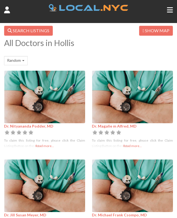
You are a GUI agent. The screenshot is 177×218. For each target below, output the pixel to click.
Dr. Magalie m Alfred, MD (114, 126)
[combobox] (16, 60)
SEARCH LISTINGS (28, 30)
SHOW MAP (156, 30)
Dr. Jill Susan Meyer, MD (25, 215)
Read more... (45, 146)
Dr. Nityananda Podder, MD (28, 126)
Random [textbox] (14, 60)
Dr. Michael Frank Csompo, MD (119, 215)
